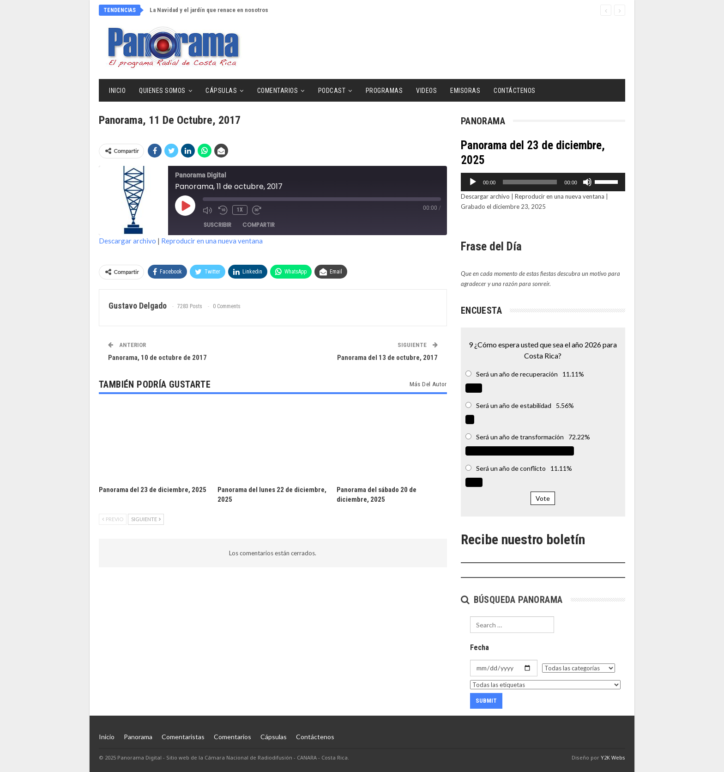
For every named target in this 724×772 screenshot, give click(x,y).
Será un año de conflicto (511, 468)
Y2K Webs (613, 757)
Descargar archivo (127, 241)
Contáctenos (515, 90)
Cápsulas (221, 90)
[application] (543, 182)
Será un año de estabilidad (513, 405)
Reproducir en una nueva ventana (212, 241)
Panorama (138, 737)
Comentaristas (183, 737)
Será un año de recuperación (517, 374)
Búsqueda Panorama (512, 599)
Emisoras (465, 90)
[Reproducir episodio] (185, 205)
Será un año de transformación (520, 437)
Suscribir (217, 225)
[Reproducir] (472, 182)
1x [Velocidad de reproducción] (240, 210)
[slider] (530, 182)
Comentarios (277, 90)
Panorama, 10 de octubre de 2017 (157, 357)
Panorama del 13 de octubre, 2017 (387, 357)
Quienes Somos (162, 90)
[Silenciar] (587, 182)
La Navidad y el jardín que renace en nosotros (209, 9)
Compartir (258, 225)
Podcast (332, 90)
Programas (384, 90)
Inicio (117, 90)
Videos (426, 90)
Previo (112, 519)
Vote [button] (543, 498)
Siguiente (146, 519)
